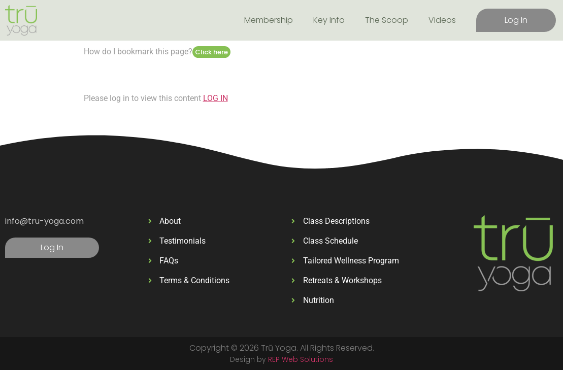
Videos (442, 20)
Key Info (329, 20)
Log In (516, 20)
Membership (268, 20)
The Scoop (386, 20)
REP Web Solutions (300, 359)
